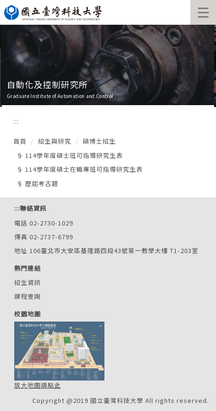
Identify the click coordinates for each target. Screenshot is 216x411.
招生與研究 (54, 141)
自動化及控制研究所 (47, 84)
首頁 (20, 141)
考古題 (48, 183)
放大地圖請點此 (37, 385)
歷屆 (31, 183)
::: (16, 121)
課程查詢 (27, 296)
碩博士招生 (99, 141)
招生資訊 (27, 282)
